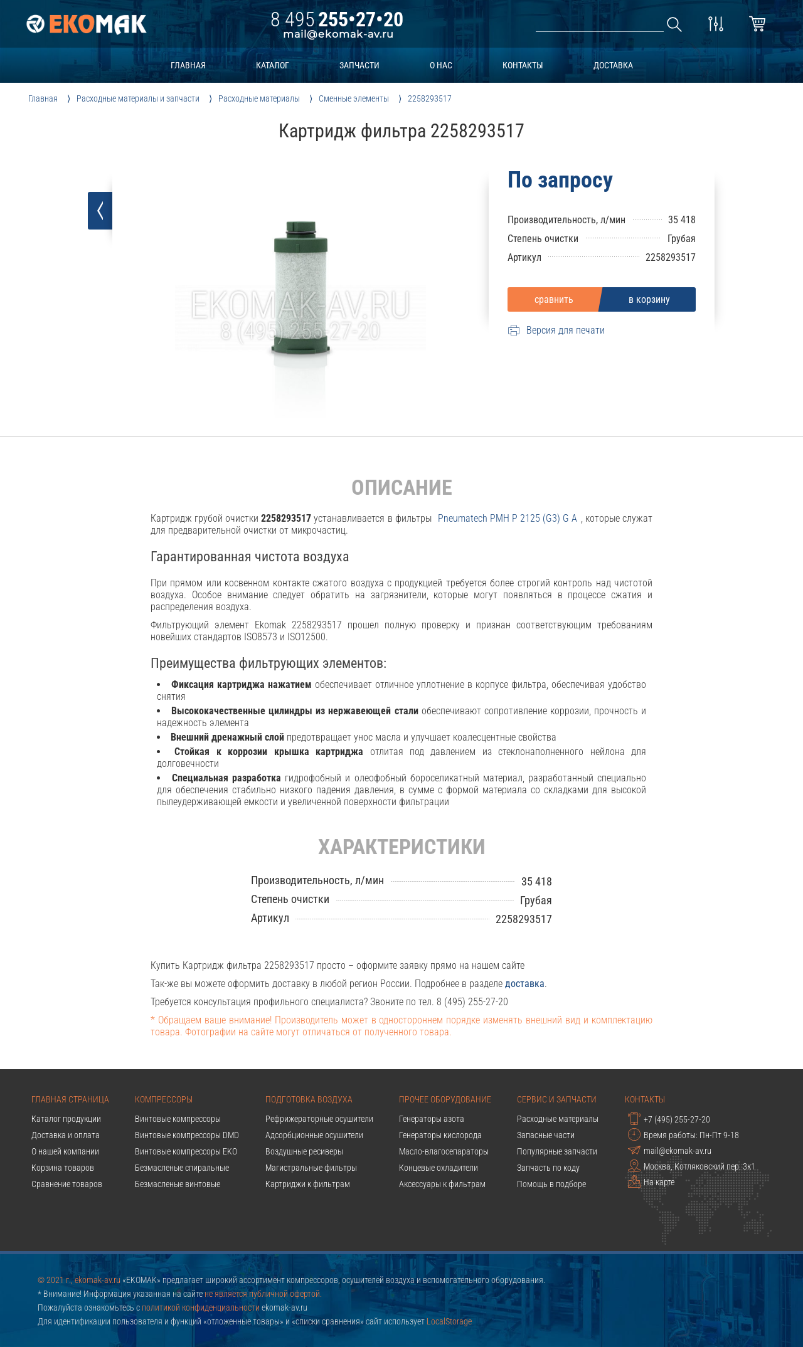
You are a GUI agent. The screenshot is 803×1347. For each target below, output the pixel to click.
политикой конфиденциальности (201, 1307)
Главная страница (70, 1099)
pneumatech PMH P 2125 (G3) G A (507, 518)
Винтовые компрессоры (178, 1119)
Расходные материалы (557, 1119)
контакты (523, 65)
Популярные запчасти (557, 1151)
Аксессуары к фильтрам (442, 1184)
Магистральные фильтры (311, 1168)
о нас (441, 65)
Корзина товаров (62, 1168)
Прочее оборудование (445, 1099)
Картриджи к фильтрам (307, 1184)
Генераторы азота (431, 1119)
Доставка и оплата (65, 1135)
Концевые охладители (438, 1168)
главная (188, 65)
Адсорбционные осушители (314, 1135)
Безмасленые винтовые (177, 1184)
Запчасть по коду (548, 1168)
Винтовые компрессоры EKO (186, 1151)
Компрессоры (164, 1099)
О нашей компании (65, 1151)
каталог (272, 65)
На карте (651, 1181)
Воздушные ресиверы (304, 1151)
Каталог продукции (66, 1119)
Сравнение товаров (66, 1184)
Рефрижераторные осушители (319, 1119)
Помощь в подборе (551, 1184)
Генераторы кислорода (440, 1135)
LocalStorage (449, 1321)
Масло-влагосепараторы (444, 1151)
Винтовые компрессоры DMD (187, 1135)
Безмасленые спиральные (182, 1168)
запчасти (359, 65)
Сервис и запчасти (557, 1099)
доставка (613, 65)
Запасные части (546, 1135)
